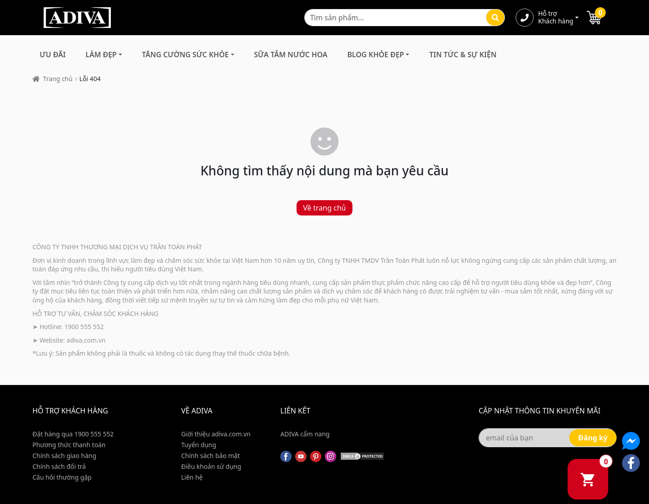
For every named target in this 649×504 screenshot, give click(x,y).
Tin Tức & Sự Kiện (462, 55)
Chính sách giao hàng (64, 455)
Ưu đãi (53, 55)
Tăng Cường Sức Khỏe (185, 55)
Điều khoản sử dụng (211, 466)
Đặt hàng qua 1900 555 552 (73, 434)
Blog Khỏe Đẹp (375, 55)
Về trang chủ (324, 208)
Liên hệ (192, 477)
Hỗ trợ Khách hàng (555, 17)
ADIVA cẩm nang (304, 434)
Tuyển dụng (198, 444)
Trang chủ (58, 78)
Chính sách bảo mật (210, 455)
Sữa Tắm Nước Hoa (291, 55)
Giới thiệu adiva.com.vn (216, 434)
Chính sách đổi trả (59, 466)
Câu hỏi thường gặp (61, 477)
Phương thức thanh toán (68, 444)
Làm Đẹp (101, 55)
